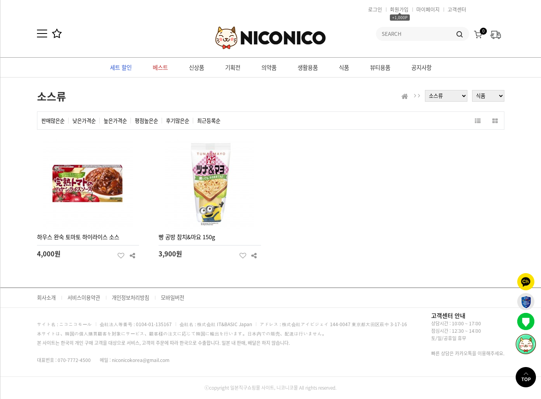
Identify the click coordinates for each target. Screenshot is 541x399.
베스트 (160, 67)
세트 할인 (121, 67)
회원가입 (399, 9)
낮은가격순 (84, 121)
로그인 (375, 9)
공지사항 (421, 67)
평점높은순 (146, 121)
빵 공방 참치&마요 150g (187, 237)
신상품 (196, 67)
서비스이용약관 (83, 297)
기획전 (232, 67)
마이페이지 (428, 9)
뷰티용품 (380, 67)
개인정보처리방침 (130, 297)
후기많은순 (177, 121)
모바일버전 (172, 297)
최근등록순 (208, 121)
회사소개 (46, 297)
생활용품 (308, 67)
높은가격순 (115, 121)
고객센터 (457, 9)
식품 (344, 67)
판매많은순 (53, 121)
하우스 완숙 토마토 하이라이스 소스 (78, 237)
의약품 (269, 67)
